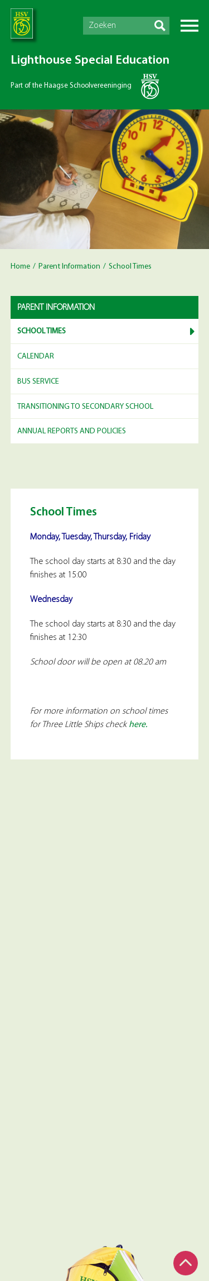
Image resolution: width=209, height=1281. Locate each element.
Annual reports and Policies (71, 431)
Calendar (35, 356)
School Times (41, 331)
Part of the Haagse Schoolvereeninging (71, 85)
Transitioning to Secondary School (85, 407)
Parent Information (69, 266)
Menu (189, 26)
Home (20, 266)
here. (138, 724)
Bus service (38, 381)
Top (185, 1263)
